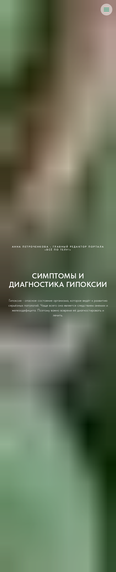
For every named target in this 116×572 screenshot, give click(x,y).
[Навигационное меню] (106, 9)
